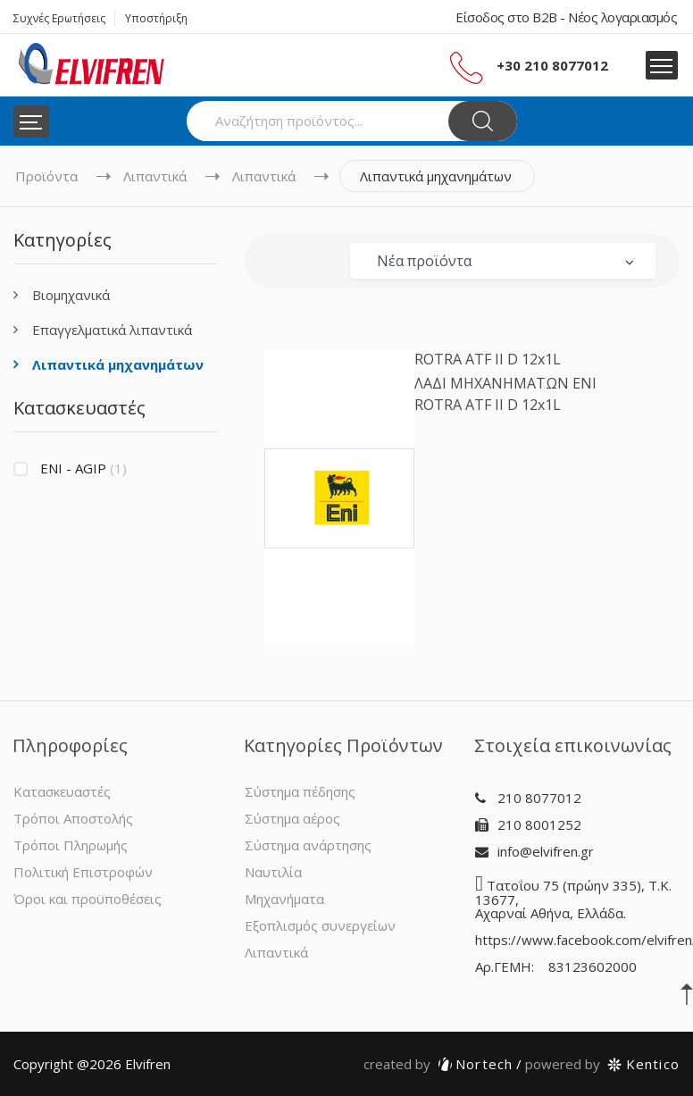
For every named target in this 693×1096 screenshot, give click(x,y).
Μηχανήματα (284, 899)
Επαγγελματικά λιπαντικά (112, 330)
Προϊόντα (46, 176)
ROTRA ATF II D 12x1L (487, 359)
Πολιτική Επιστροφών (83, 872)
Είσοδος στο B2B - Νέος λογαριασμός (566, 17)
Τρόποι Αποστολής (73, 818)
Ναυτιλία (273, 872)
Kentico (602, 1064)
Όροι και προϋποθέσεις (87, 899)
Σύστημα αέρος (292, 818)
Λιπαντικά (155, 176)
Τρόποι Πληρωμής (70, 845)
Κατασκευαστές (62, 791)
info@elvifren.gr (545, 851)
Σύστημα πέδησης (300, 791)
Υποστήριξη (156, 18)
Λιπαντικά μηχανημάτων (118, 364)
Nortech (438, 1064)
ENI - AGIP (83, 468)
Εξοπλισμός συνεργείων (320, 925)
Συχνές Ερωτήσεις (59, 18)
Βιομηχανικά (71, 295)
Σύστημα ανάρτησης (308, 845)
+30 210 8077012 (552, 65)
